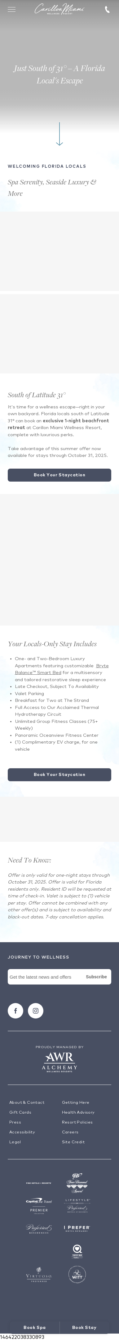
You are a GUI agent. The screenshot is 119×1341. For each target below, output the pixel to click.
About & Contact (26, 1103)
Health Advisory (78, 1113)
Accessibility (22, 1132)
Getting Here (76, 1103)
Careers (70, 1132)
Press (15, 1122)
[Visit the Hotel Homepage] (59, 9)
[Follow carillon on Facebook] (15, 1010)
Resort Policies (77, 1122)
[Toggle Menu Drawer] (12, 9)
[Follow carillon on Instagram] (35, 1010)
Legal (15, 1142)
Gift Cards (20, 1113)
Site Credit (73, 1142)
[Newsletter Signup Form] (59, 984)
